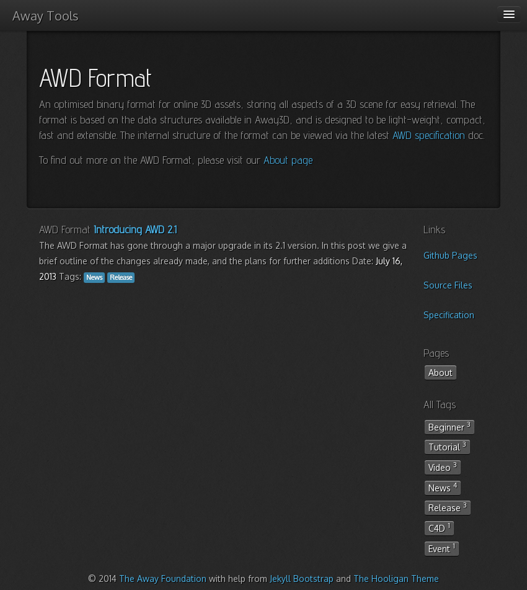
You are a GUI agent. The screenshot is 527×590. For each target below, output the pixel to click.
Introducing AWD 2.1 (135, 229)
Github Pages (450, 255)
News (442, 487)
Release (447, 507)
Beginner (449, 426)
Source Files (447, 285)
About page (288, 159)
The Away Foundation (162, 578)
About (440, 372)
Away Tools (45, 15)
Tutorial (447, 446)
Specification (448, 315)
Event (441, 548)
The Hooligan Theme (396, 578)
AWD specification (428, 134)
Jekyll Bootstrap (302, 578)
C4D (439, 527)
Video (442, 466)
